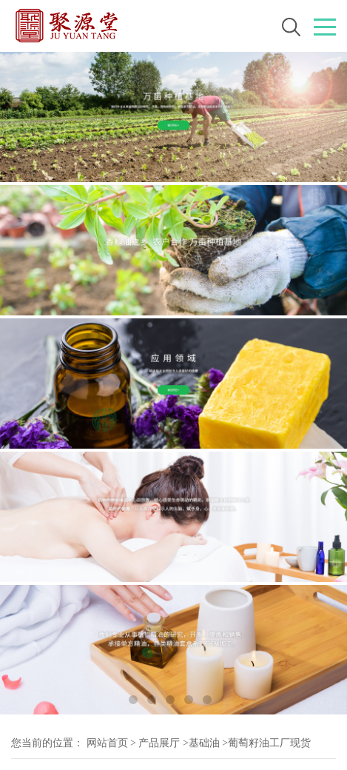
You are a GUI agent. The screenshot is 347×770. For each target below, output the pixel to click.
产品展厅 (159, 743)
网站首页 (107, 743)
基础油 (204, 743)
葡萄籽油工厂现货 (269, 743)
